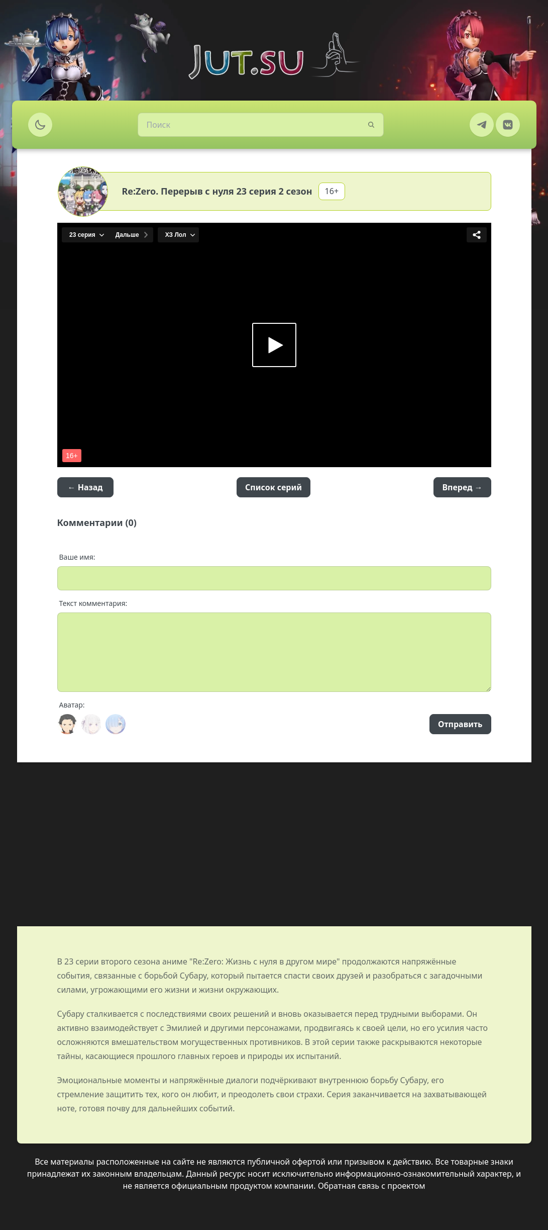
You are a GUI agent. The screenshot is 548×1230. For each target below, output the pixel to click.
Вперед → (462, 487)
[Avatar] (67, 724)
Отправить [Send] (460, 724)
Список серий (273, 487)
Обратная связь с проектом (371, 1185)
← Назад (85, 487)
